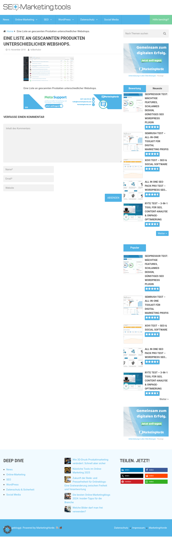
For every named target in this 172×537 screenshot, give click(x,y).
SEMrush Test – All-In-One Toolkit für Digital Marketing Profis (156, 141)
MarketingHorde (158, 528)
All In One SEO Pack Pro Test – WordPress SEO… (156, 186)
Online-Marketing (24, 19)
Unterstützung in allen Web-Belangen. (142, 76)
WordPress (64, 19)
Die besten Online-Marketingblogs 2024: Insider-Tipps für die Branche (87, 499)
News (6, 19)
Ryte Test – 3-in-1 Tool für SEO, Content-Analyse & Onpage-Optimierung (156, 212)
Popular (134, 248)
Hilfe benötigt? (161, 19)
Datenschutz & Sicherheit (20, 490)
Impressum (138, 528)
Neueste (157, 88)
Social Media (111, 19)
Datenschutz (87, 19)
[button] (132, 470)
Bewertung (135, 88)
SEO (46, 19)
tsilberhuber (36, 50)
